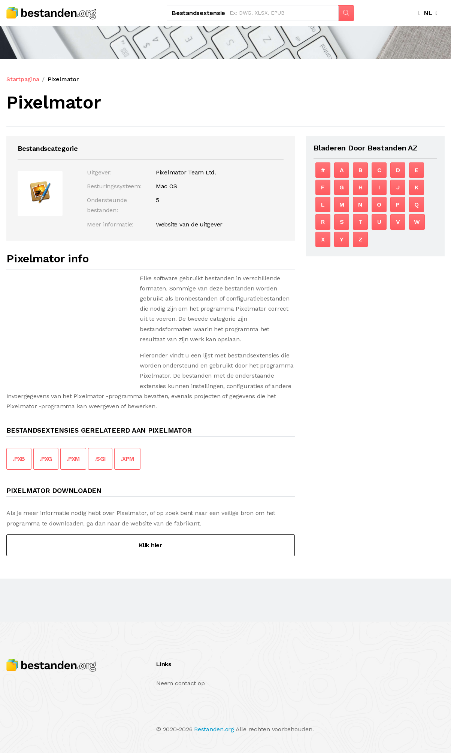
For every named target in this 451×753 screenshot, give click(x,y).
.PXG (46, 458)
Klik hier (150, 545)
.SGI (100, 458)
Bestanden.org (214, 729)
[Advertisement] (69, 325)
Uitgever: (99, 172)
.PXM (73, 458)
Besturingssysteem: (114, 186)
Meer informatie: (110, 224)
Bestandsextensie (198, 12)
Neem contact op (180, 683)
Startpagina (22, 79)
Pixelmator (63, 79)
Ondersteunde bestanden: (107, 205)
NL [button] (425, 12)
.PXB (19, 458)
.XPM (127, 458)
